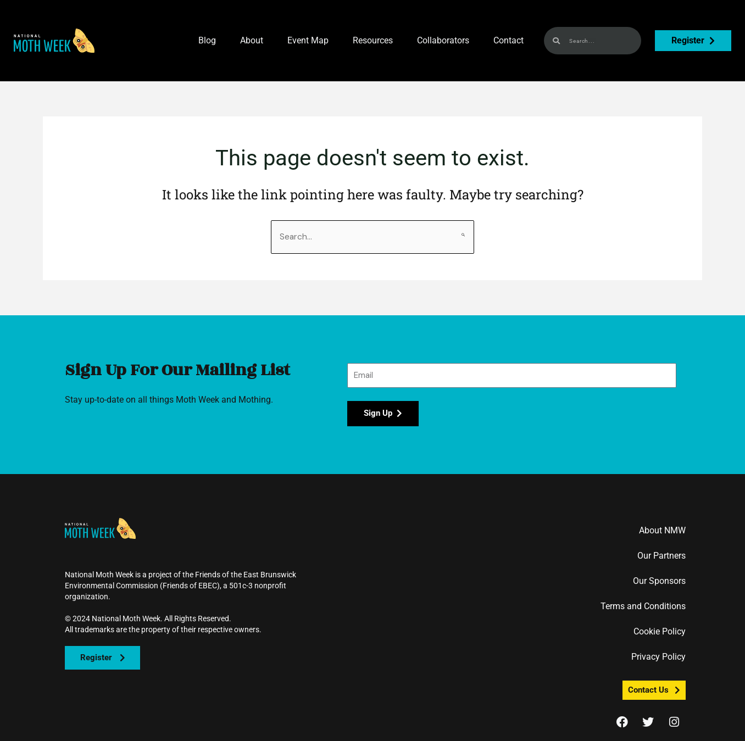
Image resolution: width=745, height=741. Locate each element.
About (251, 40)
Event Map (308, 40)
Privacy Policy (658, 657)
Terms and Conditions (643, 606)
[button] (54, 41)
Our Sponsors (659, 581)
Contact (508, 40)
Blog (207, 40)
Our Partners (661, 556)
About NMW (662, 531)
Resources (373, 40)
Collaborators (443, 40)
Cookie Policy (659, 632)
